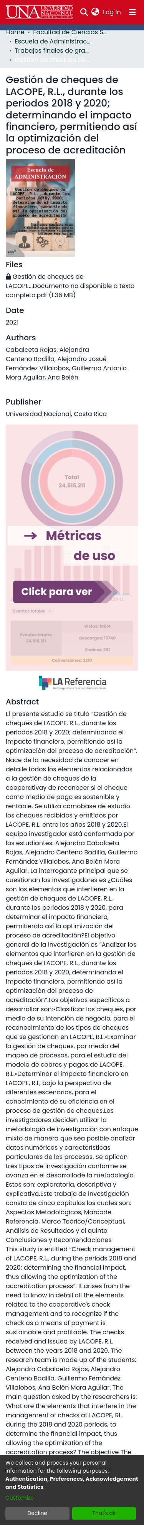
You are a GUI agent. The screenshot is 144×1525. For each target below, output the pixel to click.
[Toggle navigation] (132, 12)
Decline (37, 1513)
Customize (19, 1498)
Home (15, 32)
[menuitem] (95, 12)
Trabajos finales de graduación (53, 50)
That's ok (104, 1513)
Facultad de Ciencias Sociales (71, 32)
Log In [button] (112, 12)
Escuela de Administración (53, 41)
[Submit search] (84, 12)
